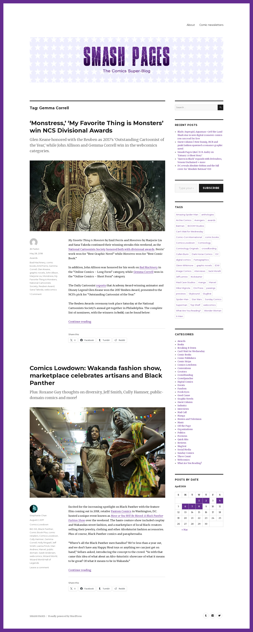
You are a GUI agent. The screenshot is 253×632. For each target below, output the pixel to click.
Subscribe (211, 188)
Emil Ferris (42, 266)
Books (180, 344)
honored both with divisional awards (130, 249)
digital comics (183, 259)
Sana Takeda (36, 289)
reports (101, 285)
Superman (181, 305)
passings (210, 288)
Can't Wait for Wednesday (189, 231)
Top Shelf (195, 305)
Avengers (199, 220)
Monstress (48, 276)
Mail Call (182, 412)
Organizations (185, 429)
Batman (180, 226)
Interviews (183, 409)
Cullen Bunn (182, 254)
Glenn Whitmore (184, 265)
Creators (182, 371)
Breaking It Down (186, 348)
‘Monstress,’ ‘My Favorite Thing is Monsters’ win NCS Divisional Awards (96, 126)
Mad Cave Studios (185, 282)
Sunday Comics (213, 299)
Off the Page (184, 426)
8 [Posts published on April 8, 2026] (199, 506)
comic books (212, 237)
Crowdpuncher (185, 378)
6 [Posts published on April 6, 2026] (185, 506)
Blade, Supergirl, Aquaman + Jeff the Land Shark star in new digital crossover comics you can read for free (199, 135)
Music (180, 422)
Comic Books (184, 354)
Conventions (184, 368)
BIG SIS (33, 529)
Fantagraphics (201, 259)
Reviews (181, 443)
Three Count (184, 456)
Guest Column (184, 402)
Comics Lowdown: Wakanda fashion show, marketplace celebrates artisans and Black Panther (96, 375)
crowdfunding (209, 248)
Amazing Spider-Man (187, 214)
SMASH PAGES (37, 616)
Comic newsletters (211, 24)
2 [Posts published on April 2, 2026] (206, 500)
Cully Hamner (37, 539)
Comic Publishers (186, 358)
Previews (182, 436)
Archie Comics (183, 220)
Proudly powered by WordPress (65, 616)
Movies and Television (189, 419)
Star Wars (197, 299)
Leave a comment (39, 567)
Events (181, 385)
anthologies (207, 214)
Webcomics (183, 459)
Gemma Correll (143, 271)
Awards (33, 258)
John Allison (52, 272)
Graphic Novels (185, 398)
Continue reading (79, 321)
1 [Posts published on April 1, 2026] (199, 500)
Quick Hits (182, 439)
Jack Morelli (214, 271)
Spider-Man (182, 299)
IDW (217, 265)
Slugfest (207, 293)
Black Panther (45, 529)
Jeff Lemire (182, 276)
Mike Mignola (183, 288)
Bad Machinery (149, 267)
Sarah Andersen (47, 552)
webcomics (50, 289)
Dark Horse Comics (202, 254)
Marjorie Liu (36, 276)
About (191, 24)
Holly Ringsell (44, 542)
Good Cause (183, 395)
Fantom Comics (121, 511)
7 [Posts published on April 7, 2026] (192, 506)
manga (202, 282)
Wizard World (50, 556)
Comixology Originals (187, 248)
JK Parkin (34, 249)
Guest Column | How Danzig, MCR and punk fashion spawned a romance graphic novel (200, 145)
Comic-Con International (189, 237)
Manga (181, 415)
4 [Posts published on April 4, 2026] (220, 500)
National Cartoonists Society (87, 249)
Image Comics (183, 271)
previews (181, 293)
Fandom (182, 388)
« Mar (185, 529)
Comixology (204, 242)
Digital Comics (185, 381)
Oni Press (198, 288)
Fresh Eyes (183, 392)
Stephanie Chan (38, 515)
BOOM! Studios (196, 226)
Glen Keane (44, 269)
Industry (182, 405)
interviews (199, 271)
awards (211, 220)
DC (217, 254)
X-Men (179, 316)
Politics (181, 432)
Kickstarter (196, 276)
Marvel (42, 549)
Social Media (184, 449)
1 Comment (36, 294)
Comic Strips (184, 361)
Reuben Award (46, 286)
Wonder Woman (212, 310)
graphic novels (37, 272)
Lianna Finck (43, 546)
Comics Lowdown (39, 524)
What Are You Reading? (188, 310)
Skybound (194, 293)
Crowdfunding (185, 375)
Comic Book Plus (39, 532)
